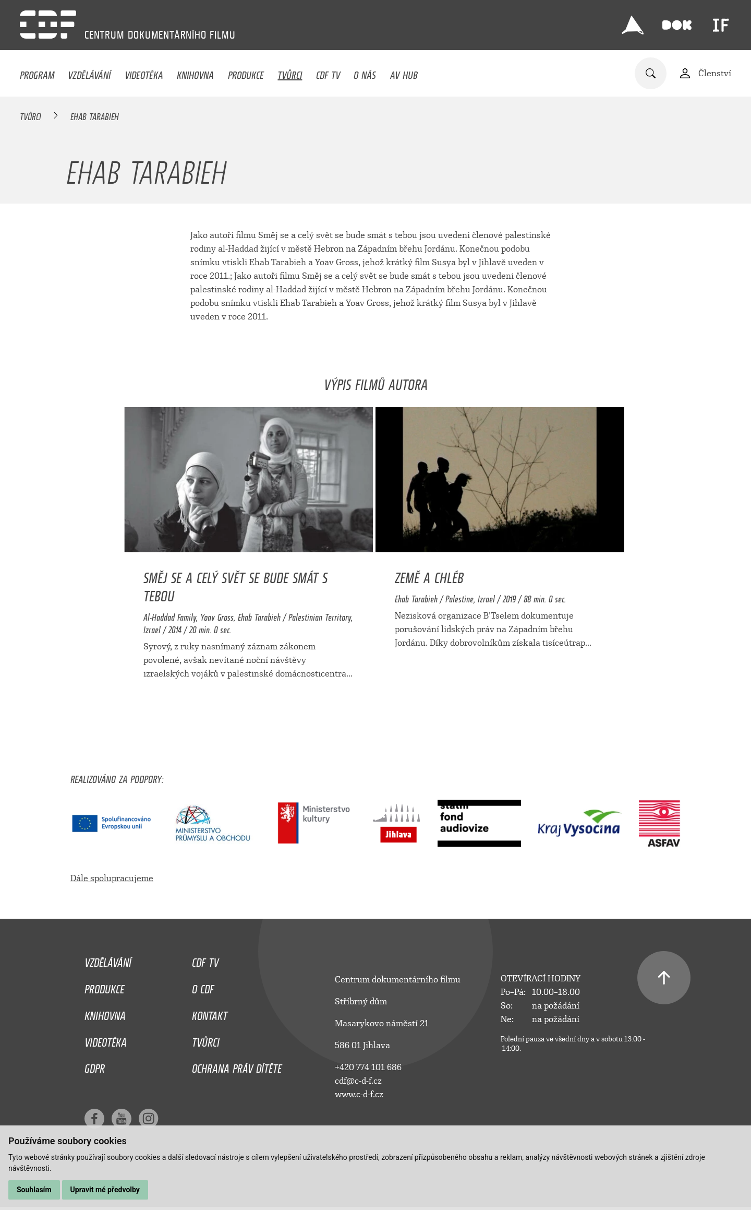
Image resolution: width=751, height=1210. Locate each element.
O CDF (203, 987)
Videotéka (144, 72)
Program (37, 72)
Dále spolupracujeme (111, 878)
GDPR (94, 1066)
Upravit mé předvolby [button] (105, 1189)
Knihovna (195, 72)
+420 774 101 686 (368, 1067)
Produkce (246, 72)
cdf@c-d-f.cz (358, 1081)
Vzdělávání (89, 72)
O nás (365, 72)
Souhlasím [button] (34, 1189)
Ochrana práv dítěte (237, 1066)
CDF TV (328, 72)
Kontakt (209, 1013)
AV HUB (404, 72)
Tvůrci (289, 72)
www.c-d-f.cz (359, 1094)
